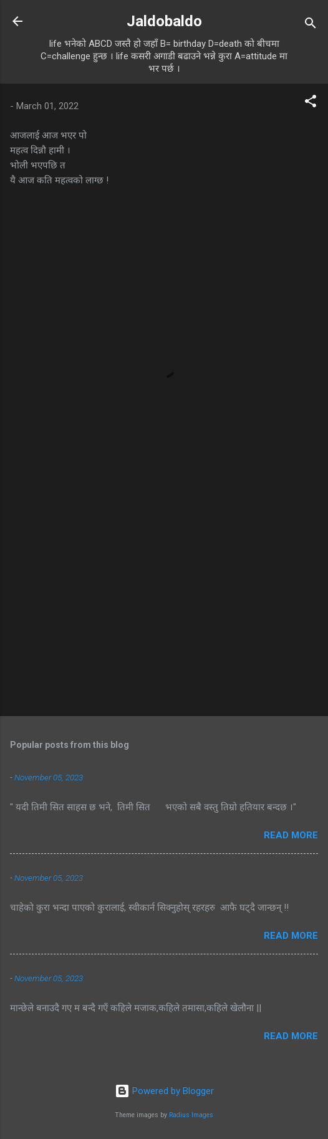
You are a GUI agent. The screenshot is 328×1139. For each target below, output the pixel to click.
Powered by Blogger (164, 1091)
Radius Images (191, 1115)
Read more (291, 835)
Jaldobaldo (164, 21)
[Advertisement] (164, 608)
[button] (310, 103)
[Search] (310, 25)
